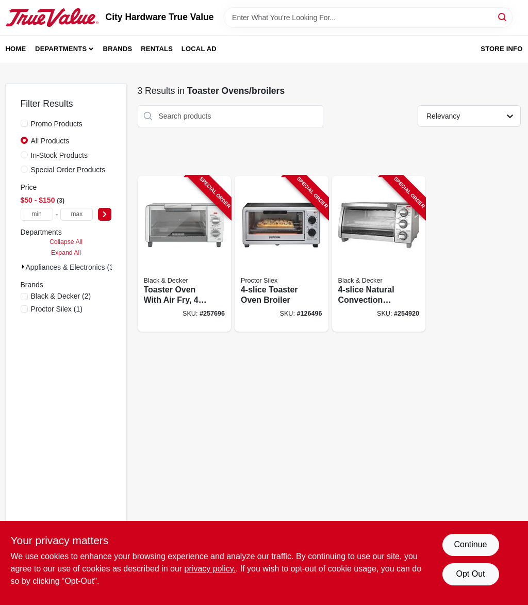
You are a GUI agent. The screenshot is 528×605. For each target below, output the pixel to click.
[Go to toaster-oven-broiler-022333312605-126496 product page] (281, 254)
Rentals (157, 49)
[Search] (503, 16)
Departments (61, 49)
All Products (50, 140)
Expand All (66, 252)
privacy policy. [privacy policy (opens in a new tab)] (210, 568)
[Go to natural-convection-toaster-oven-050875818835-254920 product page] (379, 254)
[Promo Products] (24, 123)
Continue (470, 544)
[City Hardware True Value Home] (52, 17)
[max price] (76, 214)
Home (16, 49)
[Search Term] (368, 17)
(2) (61, 296)
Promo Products (56, 123)
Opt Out (470, 573)
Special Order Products (68, 169)
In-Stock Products (59, 155)
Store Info (501, 49)
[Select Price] (104, 214)
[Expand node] (23, 267)
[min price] (37, 214)
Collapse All (66, 242)
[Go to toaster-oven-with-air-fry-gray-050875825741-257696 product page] (185, 254)
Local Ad (199, 49)
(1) (56, 309)
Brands (118, 49)
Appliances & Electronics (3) (71, 267)
